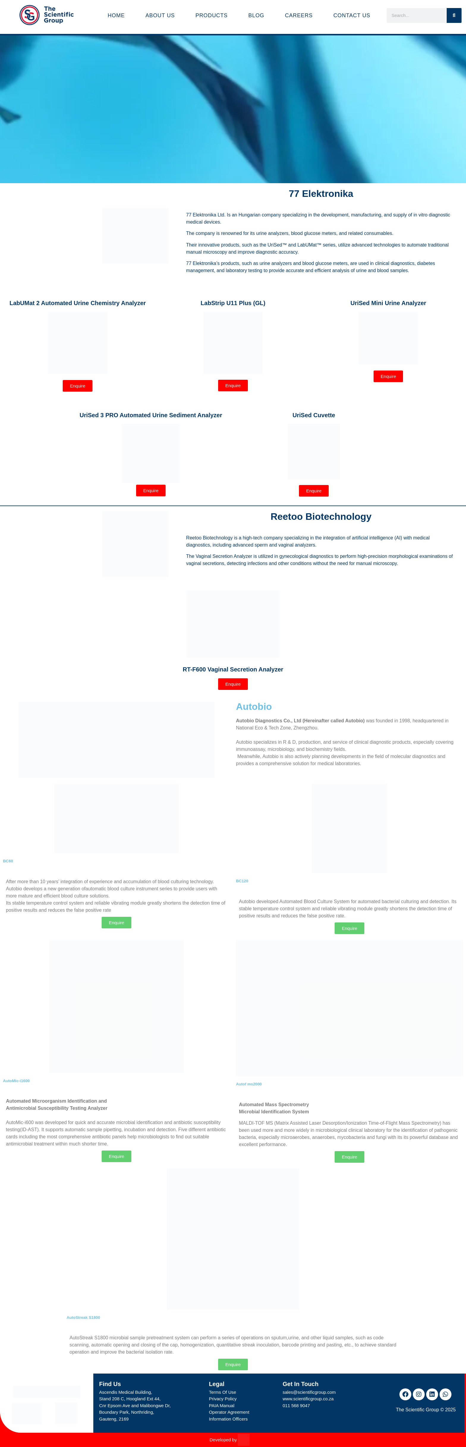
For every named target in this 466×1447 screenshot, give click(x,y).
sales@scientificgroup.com (309, 1392)
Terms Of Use (222, 1392)
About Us (160, 15)
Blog (256, 15)
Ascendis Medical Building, (125, 1392)
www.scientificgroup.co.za (308, 1398)
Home (116, 15)
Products (212, 15)
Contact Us (351, 15)
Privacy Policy (223, 1398)
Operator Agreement (229, 1412)
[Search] (454, 15)
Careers (299, 15)
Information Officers (228, 1418)
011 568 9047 (296, 1405)
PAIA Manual (221, 1405)
